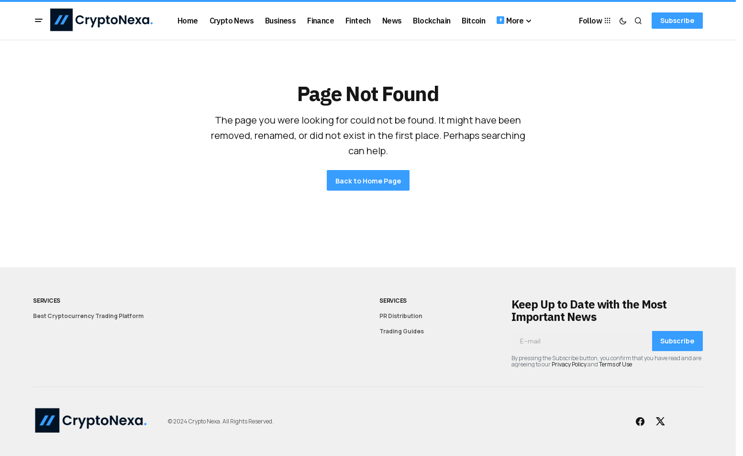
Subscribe (677, 20)
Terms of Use (615, 364)
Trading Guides (401, 331)
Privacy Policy (569, 364)
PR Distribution (400, 316)
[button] (38, 20)
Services (46, 300)
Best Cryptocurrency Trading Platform (88, 316)
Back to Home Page (368, 180)
